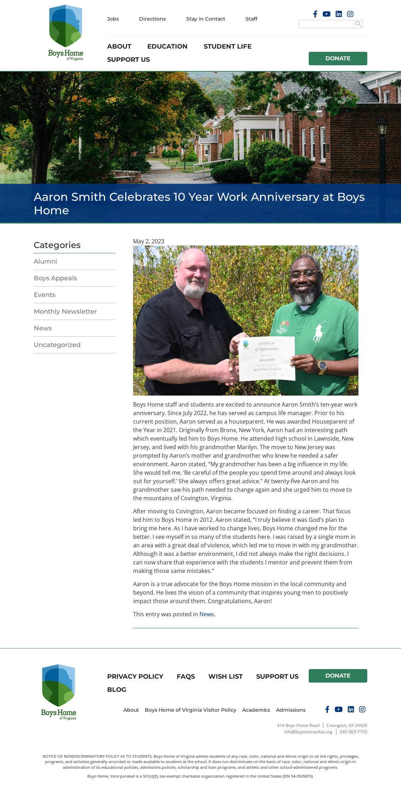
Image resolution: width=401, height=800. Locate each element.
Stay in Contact (205, 19)
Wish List (225, 676)
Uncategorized (57, 345)
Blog (116, 690)
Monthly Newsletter (65, 311)
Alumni (45, 261)
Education (167, 46)
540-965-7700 (353, 732)
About (119, 46)
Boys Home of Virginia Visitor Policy (190, 710)
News (43, 328)
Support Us (128, 60)
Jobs (113, 19)
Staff (251, 19)
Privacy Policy (135, 676)
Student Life (228, 46)
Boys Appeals (55, 278)
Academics (256, 710)
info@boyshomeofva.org (308, 732)
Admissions (291, 710)
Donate (338, 58)
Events (44, 295)
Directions (152, 19)
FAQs (186, 676)
